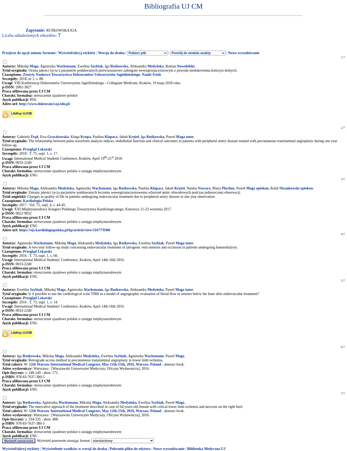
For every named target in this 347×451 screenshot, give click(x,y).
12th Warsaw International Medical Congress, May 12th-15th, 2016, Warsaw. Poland (95, 364)
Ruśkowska (119, 66)
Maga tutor (185, 137)
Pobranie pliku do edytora (130, 449)
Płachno (228, 188)
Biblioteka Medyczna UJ (206, 449)
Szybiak (96, 66)
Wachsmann (66, 66)
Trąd (34, 137)
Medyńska (155, 66)
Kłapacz (111, 137)
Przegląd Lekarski (37, 149)
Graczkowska (58, 137)
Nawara (204, 188)
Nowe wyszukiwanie (243, 53)
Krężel (134, 137)
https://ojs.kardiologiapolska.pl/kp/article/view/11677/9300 (64, 230)
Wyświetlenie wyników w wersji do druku (74, 449)
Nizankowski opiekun (296, 188)
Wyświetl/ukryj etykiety (76, 53)
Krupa (85, 137)
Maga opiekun (257, 188)
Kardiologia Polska (38, 201)
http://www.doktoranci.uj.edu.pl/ (44, 104)
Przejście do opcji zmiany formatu (29, 53)
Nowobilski (185, 66)
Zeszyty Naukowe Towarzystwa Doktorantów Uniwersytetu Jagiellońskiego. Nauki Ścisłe (92, 75)
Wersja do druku (111, 53)
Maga (34, 66)
